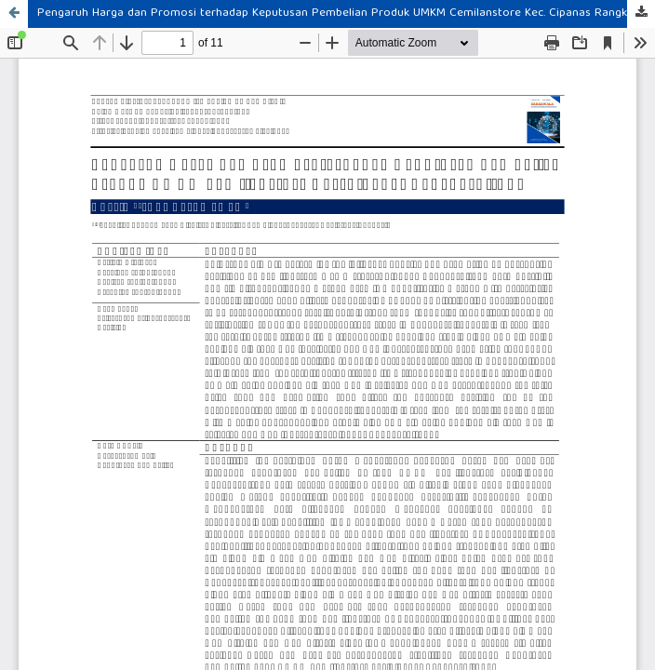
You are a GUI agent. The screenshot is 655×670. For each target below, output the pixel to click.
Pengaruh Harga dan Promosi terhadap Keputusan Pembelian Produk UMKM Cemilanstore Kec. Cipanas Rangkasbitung (346, 13)
